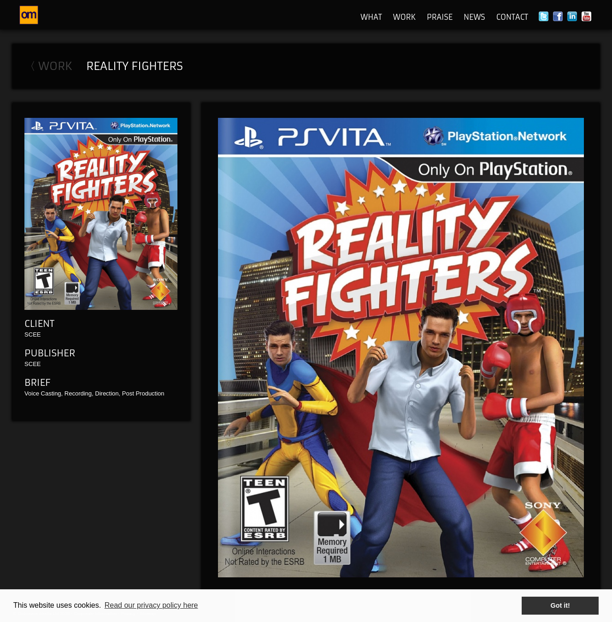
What (371, 17)
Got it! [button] (560, 605)
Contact (512, 17)
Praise (440, 17)
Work (404, 17)
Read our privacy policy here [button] (151, 605)
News (474, 17)
